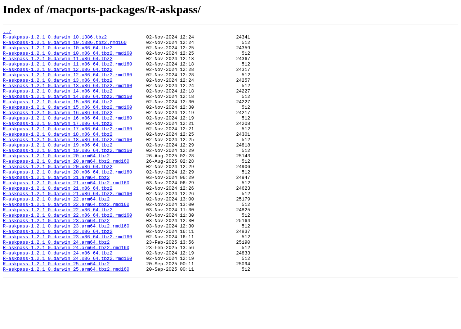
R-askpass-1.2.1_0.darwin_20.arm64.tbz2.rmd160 (66, 188)
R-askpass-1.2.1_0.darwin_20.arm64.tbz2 (56, 181)
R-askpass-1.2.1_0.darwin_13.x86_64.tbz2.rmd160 (67, 97)
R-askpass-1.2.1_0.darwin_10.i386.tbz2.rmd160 (64, 45)
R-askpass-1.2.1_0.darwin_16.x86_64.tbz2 (57, 129)
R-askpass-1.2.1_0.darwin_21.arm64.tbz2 (56, 207)
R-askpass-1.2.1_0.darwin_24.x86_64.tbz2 (57, 298)
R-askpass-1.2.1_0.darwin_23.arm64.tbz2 (56, 259)
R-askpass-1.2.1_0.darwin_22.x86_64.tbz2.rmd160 (67, 252)
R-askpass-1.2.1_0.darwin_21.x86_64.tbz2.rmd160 (67, 227)
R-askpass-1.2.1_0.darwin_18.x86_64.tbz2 (57, 155)
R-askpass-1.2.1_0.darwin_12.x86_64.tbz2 (57, 78)
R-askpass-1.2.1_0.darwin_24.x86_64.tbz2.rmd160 (67, 304)
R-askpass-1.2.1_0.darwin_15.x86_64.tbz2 (57, 116)
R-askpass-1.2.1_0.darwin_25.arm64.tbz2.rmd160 (66, 317)
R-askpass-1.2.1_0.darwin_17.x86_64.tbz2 (57, 142)
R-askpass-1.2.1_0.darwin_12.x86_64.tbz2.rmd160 (67, 84)
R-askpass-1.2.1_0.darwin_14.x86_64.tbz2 (57, 103)
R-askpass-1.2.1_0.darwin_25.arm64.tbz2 (56, 311)
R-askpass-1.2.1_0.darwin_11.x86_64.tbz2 (57, 65)
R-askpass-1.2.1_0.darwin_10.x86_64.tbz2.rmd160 (67, 58)
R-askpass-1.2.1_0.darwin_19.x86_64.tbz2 (57, 168)
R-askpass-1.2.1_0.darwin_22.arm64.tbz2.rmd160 (66, 239)
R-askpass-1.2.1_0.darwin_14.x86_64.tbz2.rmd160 (67, 110)
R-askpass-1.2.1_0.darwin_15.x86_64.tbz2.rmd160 (67, 123)
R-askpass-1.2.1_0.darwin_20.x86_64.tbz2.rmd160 (67, 201)
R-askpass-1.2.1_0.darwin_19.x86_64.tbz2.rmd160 (67, 175)
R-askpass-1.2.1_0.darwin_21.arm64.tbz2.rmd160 (66, 214)
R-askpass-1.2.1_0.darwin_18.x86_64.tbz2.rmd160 (67, 162)
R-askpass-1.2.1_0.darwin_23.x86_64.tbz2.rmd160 (67, 278)
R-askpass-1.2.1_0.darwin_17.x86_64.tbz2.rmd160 (67, 149)
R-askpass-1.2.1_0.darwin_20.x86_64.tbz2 (57, 194)
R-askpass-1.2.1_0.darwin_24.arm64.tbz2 (56, 285)
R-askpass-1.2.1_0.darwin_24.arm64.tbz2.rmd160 (66, 291)
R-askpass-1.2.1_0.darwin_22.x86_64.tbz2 (57, 246)
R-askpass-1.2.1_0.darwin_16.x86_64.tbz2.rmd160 (67, 136)
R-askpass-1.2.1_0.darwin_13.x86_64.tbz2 (57, 90)
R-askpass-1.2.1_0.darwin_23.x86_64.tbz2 (57, 272)
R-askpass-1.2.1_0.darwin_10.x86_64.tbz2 (57, 52)
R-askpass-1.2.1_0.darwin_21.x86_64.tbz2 (57, 220)
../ (7, 32)
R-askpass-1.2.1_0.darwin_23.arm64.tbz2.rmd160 (66, 265)
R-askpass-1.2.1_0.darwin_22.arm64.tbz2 (56, 233)
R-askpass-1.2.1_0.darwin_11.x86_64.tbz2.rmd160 (67, 71)
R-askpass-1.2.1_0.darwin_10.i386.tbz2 (55, 39)
